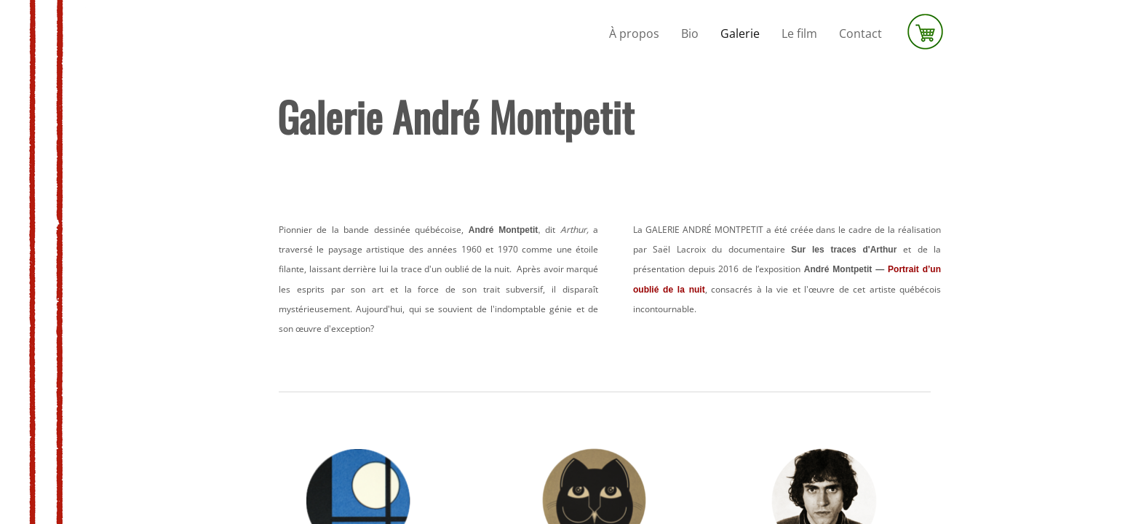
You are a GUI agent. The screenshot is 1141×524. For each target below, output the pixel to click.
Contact (860, 33)
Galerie (740, 33)
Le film (799, 33)
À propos (634, 33)
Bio (690, 33)
